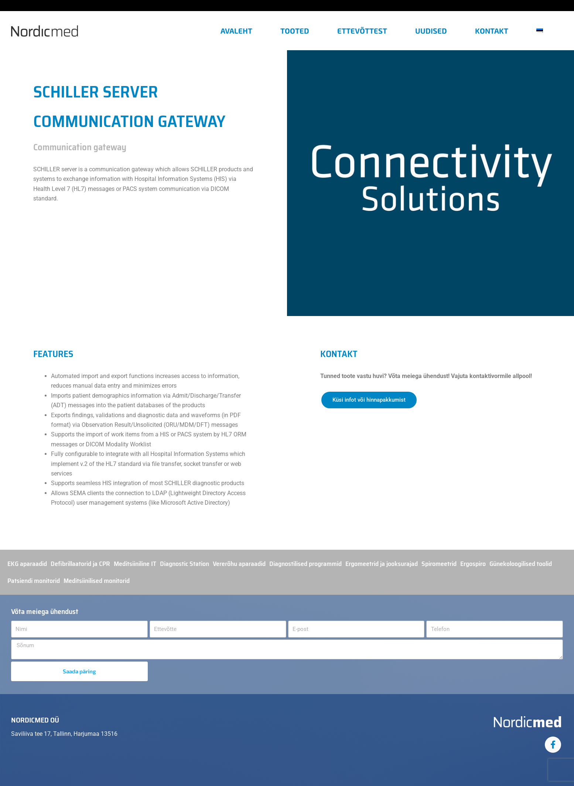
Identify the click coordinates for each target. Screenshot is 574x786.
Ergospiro (473, 564)
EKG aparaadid (27, 564)
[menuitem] (542, 30)
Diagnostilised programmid (305, 564)
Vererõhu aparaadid (239, 564)
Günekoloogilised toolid (520, 564)
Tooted (294, 30)
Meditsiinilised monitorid (97, 581)
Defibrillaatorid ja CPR (80, 564)
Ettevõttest (362, 30)
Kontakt (491, 30)
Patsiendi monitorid (33, 581)
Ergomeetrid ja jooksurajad (381, 564)
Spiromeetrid (439, 564)
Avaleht (236, 30)
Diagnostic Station (184, 564)
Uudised (431, 30)
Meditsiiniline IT (135, 564)
